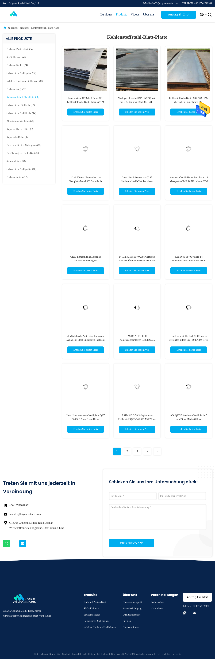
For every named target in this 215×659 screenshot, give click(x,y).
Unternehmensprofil (133, 602)
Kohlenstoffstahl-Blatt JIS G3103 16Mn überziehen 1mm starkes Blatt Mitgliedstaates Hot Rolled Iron (188, 102)
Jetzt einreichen (132, 543)
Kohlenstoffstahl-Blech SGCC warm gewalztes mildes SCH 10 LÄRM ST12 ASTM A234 (188, 340)
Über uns (149, 14)
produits (24, 28)
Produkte (121, 14)
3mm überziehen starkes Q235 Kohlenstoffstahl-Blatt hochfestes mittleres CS (137, 181)
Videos (135, 14)
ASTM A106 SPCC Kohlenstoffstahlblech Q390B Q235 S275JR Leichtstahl (137, 340)
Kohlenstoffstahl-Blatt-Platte (45, 28)
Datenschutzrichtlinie (44, 654)
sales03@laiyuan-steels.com (25, 514)
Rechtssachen (157, 602)
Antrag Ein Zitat (179, 15)
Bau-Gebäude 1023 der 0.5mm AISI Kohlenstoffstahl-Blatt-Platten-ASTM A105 (85, 102)
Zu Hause (106, 14)
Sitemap (127, 621)
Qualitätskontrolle (131, 614)
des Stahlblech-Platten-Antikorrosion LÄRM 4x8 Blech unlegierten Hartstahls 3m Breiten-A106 (85, 340)
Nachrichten (157, 608)
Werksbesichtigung (132, 608)
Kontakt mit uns (131, 627)
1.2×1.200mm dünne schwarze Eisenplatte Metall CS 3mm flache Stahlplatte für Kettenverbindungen (85, 181)
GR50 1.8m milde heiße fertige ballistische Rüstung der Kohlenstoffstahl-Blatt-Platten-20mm (85, 260)
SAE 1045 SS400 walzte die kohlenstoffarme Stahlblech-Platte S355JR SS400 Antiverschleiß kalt (188, 260)
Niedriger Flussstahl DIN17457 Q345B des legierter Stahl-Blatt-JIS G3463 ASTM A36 (137, 102)
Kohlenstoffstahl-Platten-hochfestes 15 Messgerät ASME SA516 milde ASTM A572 (189, 181)
